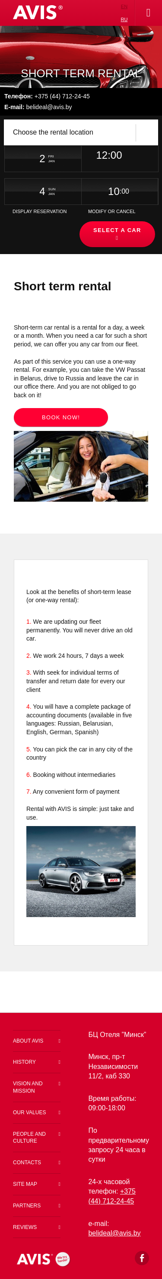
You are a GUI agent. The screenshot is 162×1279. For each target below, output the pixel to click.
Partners (27, 1206)
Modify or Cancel (112, 211)
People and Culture (29, 1137)
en (124, 6)
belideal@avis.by (38, 107)
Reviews (25, 1227)
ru (124, 19)
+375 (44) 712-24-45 (47, 96)
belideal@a (110, 1233)
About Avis (28, 1041)
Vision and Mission (28, 1087)
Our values (29, 1112)
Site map (25, 1184)
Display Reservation (40, 211)
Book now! (61, 417)
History (24, 1062)
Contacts (27, 1163)
